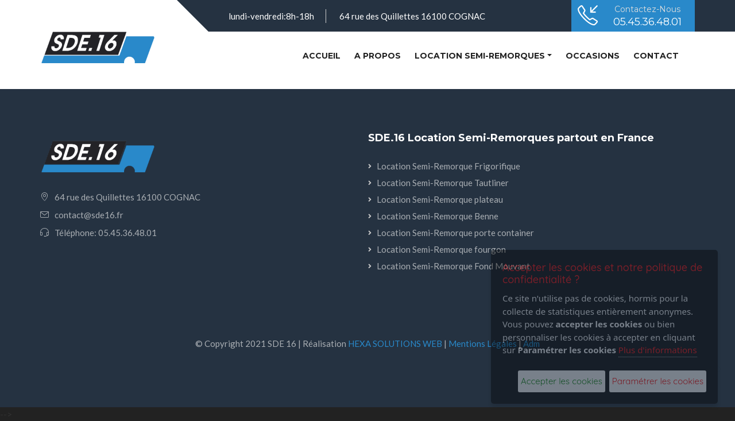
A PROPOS (377, 56)
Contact (656, 56)
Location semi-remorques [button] (480, 56)
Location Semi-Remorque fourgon (441, 249)
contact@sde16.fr (89, 215)
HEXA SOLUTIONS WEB (395, 343)
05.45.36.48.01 (647, 22)
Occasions (593, 56)
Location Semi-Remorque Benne (437, 216)
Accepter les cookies (561, 381)
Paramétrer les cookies (657, 381)
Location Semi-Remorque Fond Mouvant (453, 266)
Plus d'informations (657, 350)
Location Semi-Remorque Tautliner (443, 182)
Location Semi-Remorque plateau (440, 199)
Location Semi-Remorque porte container (455, 232)
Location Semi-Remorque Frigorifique (448, 166)
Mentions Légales (482, 343)
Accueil (324, 55)
